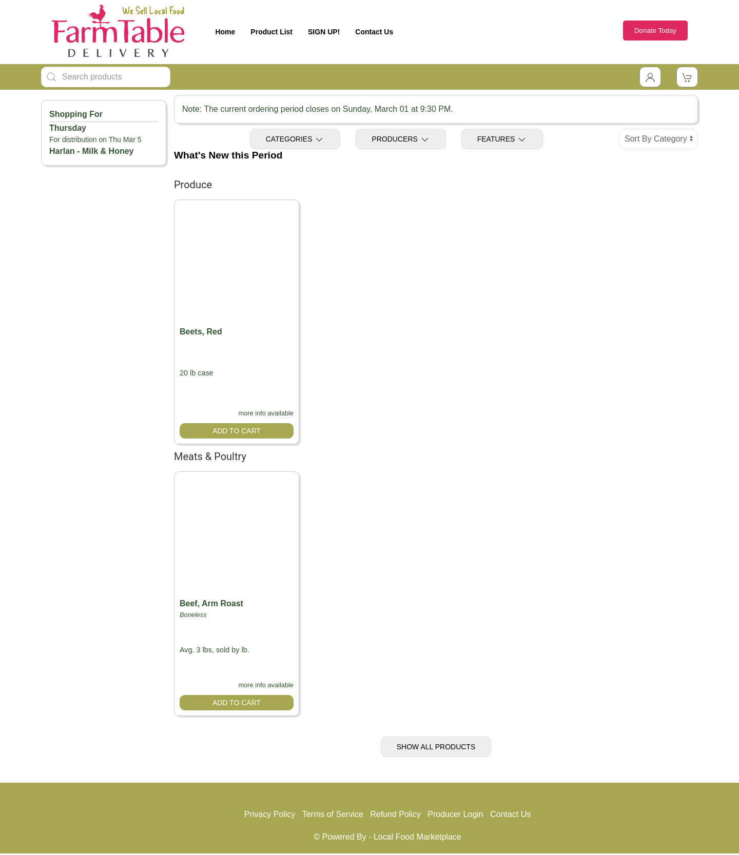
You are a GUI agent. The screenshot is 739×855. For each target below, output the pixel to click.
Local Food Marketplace (417, 836)
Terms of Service (332, 814)
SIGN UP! (324, 32)
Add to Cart (236, 431)
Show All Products (436, 747)
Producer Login (455, 814)
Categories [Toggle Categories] (295, 139)
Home (225, 32)
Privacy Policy (270, 814)
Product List (271, 32)
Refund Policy (395, 814)
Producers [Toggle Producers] (401, 139)
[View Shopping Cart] (687, 77)
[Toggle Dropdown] (650, 77)
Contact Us (374, 32)
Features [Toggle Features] (502, 139)
